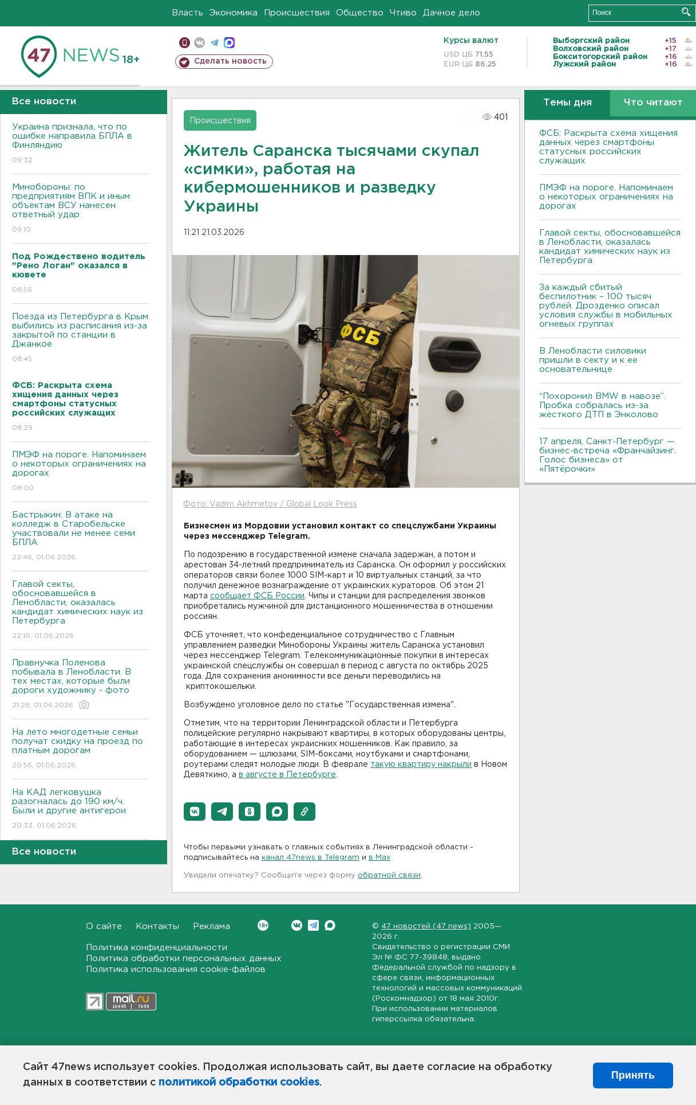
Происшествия (297, 13)
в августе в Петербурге (287, 774)
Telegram (313, 925)
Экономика (233, 13)
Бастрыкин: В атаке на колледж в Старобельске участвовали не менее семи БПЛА (80, 536)
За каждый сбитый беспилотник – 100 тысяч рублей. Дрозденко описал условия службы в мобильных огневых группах (606, 306)
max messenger (229, 42)
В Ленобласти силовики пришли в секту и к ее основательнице (592, 360)
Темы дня (567, 103)
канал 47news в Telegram (310, 858)
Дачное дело (451, 13)
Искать (686, 11)
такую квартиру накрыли (421, 764)
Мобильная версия (184, 42)
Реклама (211, 926)
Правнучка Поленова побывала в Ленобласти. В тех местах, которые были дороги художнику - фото (80, 684)
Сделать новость (230, 61)
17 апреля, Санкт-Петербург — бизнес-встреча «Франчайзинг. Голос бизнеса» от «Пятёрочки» (607, 455)
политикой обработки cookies (239, 1082)
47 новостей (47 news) (426, 926)
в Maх (379, 858)
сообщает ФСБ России (257, 596)
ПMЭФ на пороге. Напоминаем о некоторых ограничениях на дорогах (80, 472)
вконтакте (199, 42)
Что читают (653, 103)
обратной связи (389, 875)
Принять (633, 1075)
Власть (187, 13)
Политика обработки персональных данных (184, 958)
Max (330, 925)
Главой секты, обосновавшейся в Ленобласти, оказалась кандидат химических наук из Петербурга (80, 611)
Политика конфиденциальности (156, 947)
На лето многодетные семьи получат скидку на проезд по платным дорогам (80, 749)
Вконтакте (263, 925)
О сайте (104, 926)
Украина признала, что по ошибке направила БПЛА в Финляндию (80, 144)
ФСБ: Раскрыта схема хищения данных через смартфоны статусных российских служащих (608, 147)
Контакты (157, 926)
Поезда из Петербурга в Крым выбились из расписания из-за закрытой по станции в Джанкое (80, 338)
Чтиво (403, 13)
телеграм (214, 42)
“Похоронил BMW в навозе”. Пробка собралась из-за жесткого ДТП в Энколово (602, 405)
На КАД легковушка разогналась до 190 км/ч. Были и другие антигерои (80, 809)
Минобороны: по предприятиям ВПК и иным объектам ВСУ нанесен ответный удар (80, 208)
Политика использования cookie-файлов (176, 969)
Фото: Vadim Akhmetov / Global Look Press (270, 504)
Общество (359, 13)
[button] (194, 811)
